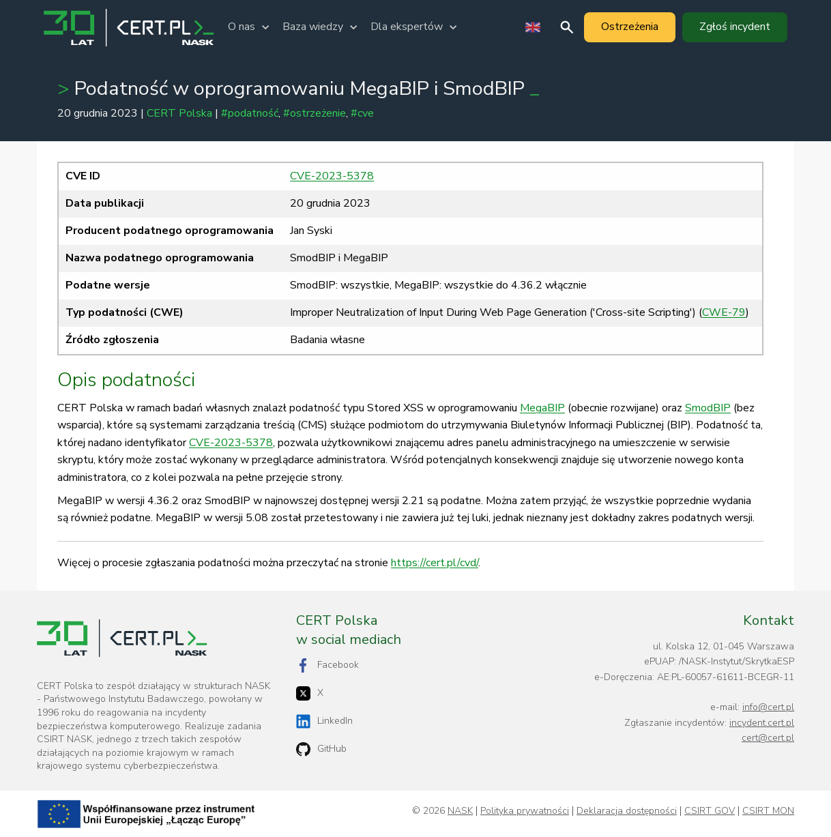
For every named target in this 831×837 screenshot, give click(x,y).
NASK (460, 811)
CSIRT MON (768, 811)
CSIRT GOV (709, 811)
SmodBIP (708, 407)
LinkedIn (324, 721)
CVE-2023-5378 (332, 175)
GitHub (321, 749)
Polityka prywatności (524, 811)
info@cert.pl (768, 707)
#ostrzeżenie (314, 113)
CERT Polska (179, 113)
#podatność (249, 113)
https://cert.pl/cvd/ (434, 562)
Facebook (327, 665)
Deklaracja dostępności (627, 811)
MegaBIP (542, 407)
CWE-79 (724, 312)
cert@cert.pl (768, 737)
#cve (362, 113)
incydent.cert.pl (761, 722)
